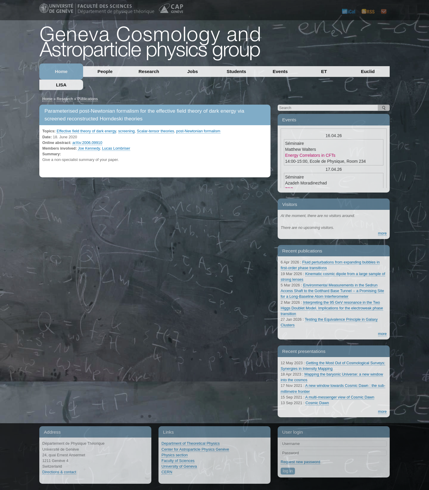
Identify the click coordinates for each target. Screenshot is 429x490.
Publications (87, 99)
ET (324, 71)
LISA (61, 84)
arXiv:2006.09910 (87, 142)
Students (236, 71)
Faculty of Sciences (178, 460)
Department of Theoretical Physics (190, 443)
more (382, 233)
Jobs (192, 71)
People (104, 71)
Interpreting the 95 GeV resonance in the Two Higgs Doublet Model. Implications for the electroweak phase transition (332, 308)
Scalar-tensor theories (155, 131)
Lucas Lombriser (116, 148)
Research (149, 71)
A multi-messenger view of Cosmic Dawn (339, 397)
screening (126, 131)
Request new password (300, 462)
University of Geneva (179, 466)
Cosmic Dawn (317, 403)
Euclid (367, 71)
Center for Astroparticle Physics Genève (195, 449)
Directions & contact (59, 472)
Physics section (174, 455)
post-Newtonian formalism (198, 131)
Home (61, 71)
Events (280, 71)
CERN (166, 472)
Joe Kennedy (89, 148)
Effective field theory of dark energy (86, 131)
